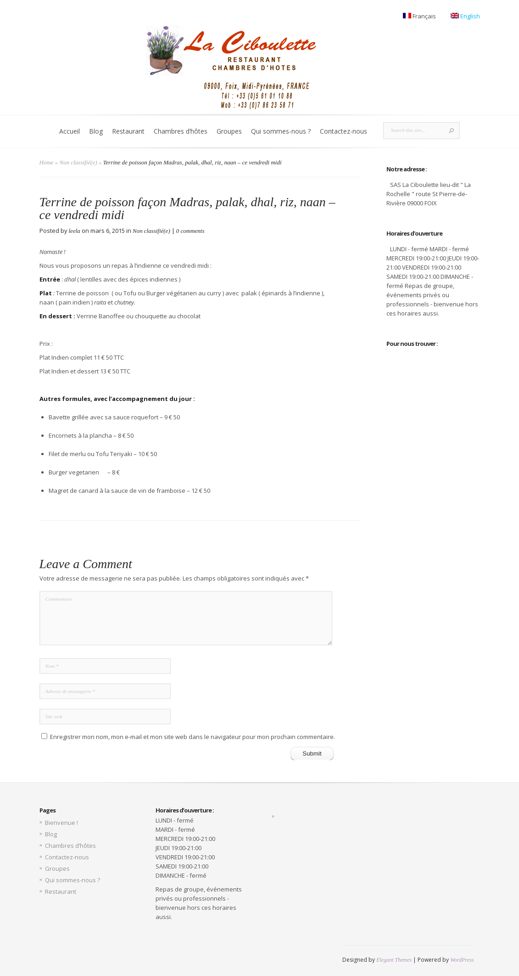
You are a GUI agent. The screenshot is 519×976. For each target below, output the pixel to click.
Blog (96, 131)
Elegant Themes (394, 960)
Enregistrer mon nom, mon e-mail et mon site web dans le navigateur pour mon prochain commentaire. (192, 737)
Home (46, 162)
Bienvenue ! (61, 822)
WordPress (462, 960)
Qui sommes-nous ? (281, 131)
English (465, 16)
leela (74, 230)
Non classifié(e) (78, 162)
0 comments (190, 230)
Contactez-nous (343, 131)
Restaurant (128, 131)
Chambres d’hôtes (180, 131)
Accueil (69, 131)
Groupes (229, 131)
